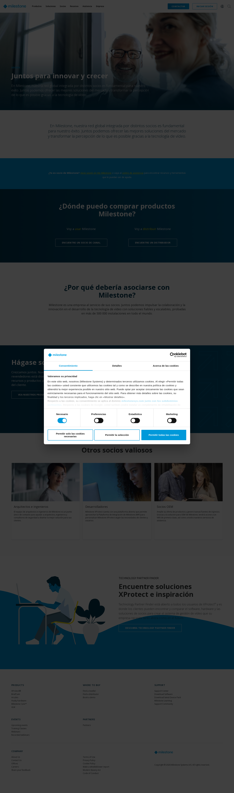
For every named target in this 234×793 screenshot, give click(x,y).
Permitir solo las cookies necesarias (70, 435)
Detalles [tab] (117, 365)
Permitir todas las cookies (164, 435)
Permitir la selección (117, 435)
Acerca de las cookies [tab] (166, 365)
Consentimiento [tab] (68, 365)
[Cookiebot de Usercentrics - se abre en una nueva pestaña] (172, 354)
